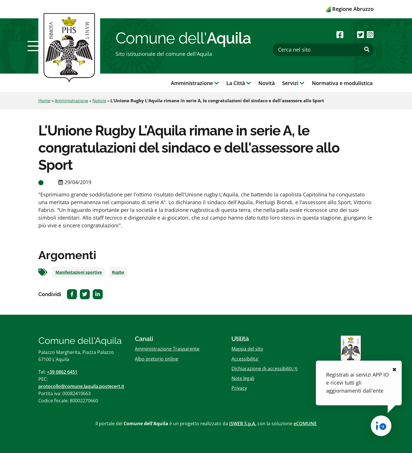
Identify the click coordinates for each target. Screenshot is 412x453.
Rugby (118, 272)
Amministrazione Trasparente (167, 349)
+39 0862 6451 (62, 372)
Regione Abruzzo (350, 8)
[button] (35, 46)
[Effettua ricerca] (367, 49)
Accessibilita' (245, 359)
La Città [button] (238, 83)
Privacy (239, 388)
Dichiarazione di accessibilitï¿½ (264, 368)
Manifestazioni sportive (79, 272)
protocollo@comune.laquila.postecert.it (81, 386)
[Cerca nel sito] (323, 49)
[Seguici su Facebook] (339, 34)
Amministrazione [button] (195, 83)
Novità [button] (266, 83)
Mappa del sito (247, 349)
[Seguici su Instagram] (370, 34)
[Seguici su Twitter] (360, 34)
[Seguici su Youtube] (350, 34)
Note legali (242, 378)
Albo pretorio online (156, 359)
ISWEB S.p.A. (242, 423)
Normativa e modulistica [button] (342, 83)
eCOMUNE (305, 423)
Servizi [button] (293, 83)
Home (44, 100)
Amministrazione (71, 100)
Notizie (99, 100)
